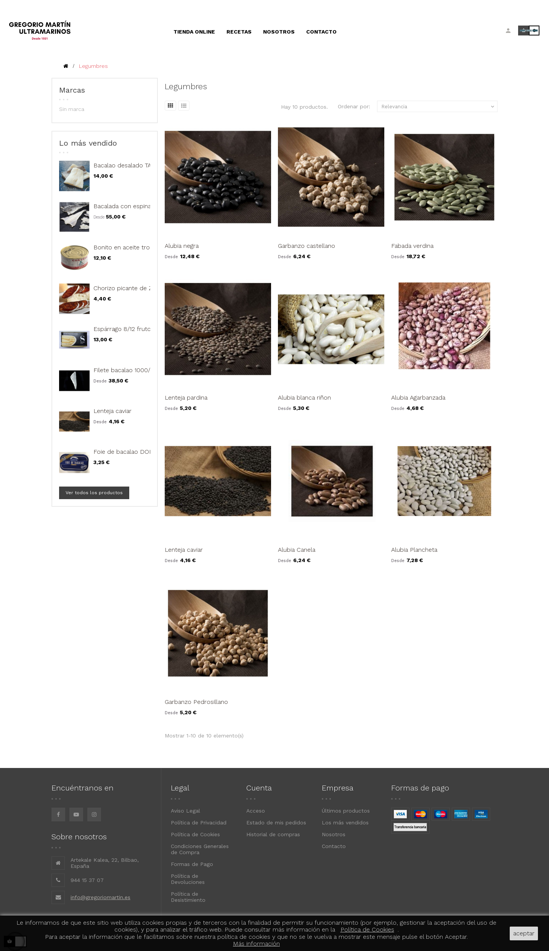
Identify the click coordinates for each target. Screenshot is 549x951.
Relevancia (438, 107)
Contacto (334, 846)
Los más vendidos (345, 822)
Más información (256, 943)
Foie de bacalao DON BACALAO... (140, 451)
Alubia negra (182, 245)
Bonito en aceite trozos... (128, 247)
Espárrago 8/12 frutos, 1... (128, 329)
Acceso (255, 811)
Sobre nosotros (79, 836)
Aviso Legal (185, 811)
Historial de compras (273, 834)
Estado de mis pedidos (276, 822)
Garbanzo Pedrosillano (196, 701)
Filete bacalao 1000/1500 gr (131, 370)
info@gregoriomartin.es (100, 897)
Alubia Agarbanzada (418, 397)
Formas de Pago (192, 864)
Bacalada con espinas (123, 206)
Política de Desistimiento (188, 897)
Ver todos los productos (94, 492)
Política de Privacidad (198, 822)
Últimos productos (346, 811)
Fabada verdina (412, 245)
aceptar (524, 933)
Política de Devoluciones (188, 879)
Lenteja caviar (112, 410)
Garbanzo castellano (306, 245)
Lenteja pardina (186, 397)
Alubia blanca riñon (304, 397)
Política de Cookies (195, 834)
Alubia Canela (296, 549)
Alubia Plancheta (414, 549)
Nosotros (333, 834)
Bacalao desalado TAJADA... (131, 165)
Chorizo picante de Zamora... (133, 288)
